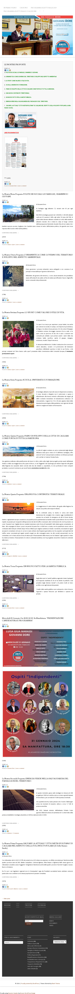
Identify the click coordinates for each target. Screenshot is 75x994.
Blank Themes (56, 983)
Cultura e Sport (11, 244)
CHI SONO (24, 8)
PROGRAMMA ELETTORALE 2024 (44, 8)
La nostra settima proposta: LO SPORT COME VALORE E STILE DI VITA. (33, 312)
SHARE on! (7, 68)
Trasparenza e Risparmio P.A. (36, 962)
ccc (17, 905)
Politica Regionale (32, 955)
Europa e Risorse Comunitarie (36, 948)
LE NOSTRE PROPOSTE (15, 64)
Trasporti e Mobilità (12, 556)
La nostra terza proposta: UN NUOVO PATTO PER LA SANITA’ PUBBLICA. (34, 566)
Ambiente (9, 302)
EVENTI (51, 921)
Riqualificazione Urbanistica (35, 957)
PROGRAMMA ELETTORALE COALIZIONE (20, 11)
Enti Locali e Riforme (12, 889)
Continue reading (10, 233)
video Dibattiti (31, 968)
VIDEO (51, 925)
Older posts (6, 898)
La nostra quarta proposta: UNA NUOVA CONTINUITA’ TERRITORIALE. (33, 494)
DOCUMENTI (53, 923)
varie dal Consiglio (32, 966)
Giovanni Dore (13, 186)
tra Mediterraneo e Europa (35, 959)
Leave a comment (22, 186)
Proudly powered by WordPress (30, 983)
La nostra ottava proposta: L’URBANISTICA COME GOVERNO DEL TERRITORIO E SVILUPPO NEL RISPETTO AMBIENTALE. (37, 256)
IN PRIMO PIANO (10, 8)
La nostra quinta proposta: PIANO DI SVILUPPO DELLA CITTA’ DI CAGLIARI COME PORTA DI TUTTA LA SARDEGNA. (35, 437)
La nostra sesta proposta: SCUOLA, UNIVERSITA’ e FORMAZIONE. (31, 380)
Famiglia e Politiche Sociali (35, 950)
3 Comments (16, 833)
